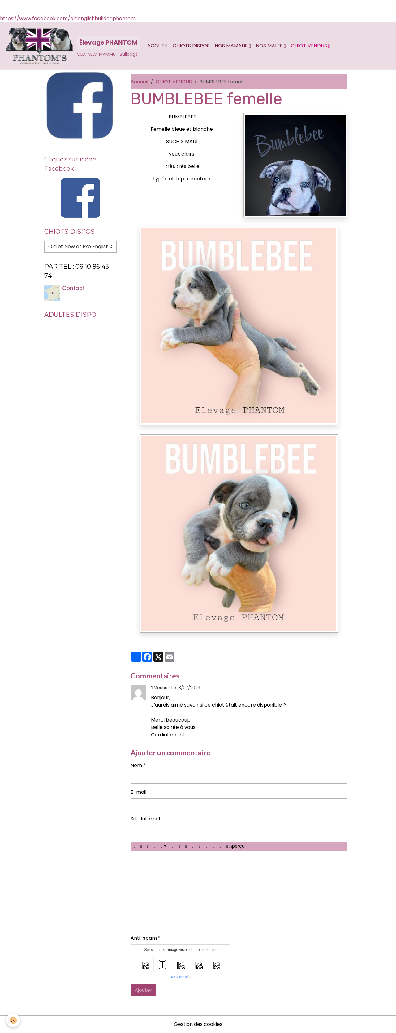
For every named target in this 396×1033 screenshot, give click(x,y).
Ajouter (143, 990)
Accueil (157, 45)
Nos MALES (270, 45)
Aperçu (235, 846)
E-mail (138, 792)
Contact (73, 288)
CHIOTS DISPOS (191, 45)
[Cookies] (13, 1020)
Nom (136, 765)
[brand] (72, 45)
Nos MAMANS (232, 45)
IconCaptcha (179, 976)
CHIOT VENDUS (309, 45)
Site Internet (146, 818)
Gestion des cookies (198, 1024)
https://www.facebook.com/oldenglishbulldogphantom (68, 18)
